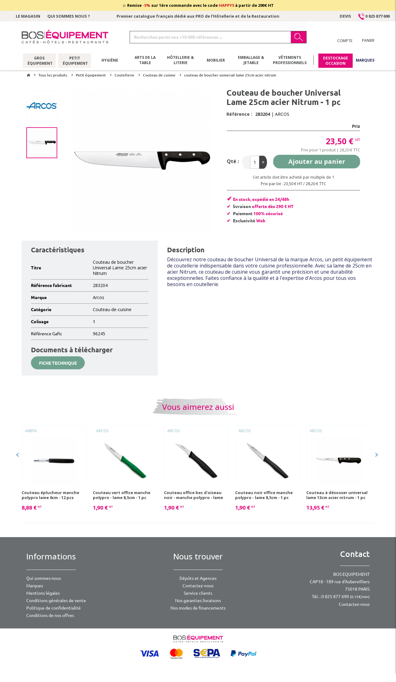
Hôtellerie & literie (180, 60)
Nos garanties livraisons (198, 600)
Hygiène (109, 60)
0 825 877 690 (374, 16)
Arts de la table (145, 60)
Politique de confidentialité (53, 608)
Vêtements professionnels (290, 60)
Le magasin (28, 16)
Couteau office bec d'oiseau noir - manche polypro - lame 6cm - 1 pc (193, 495)
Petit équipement (74, 60)
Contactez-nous (198, 585)
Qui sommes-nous (43, 578)
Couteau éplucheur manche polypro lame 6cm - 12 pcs (50, 495)
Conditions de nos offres (50, 615)
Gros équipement (39, 60)
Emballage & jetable (251, 60)
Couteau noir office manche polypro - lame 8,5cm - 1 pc (264, 495)
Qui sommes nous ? (68, 16)
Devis (345, 16)
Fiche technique (58, 363)
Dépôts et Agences (198, 578)
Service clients (198, 593)
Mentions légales (43, 593)
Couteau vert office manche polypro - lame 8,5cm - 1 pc (121, 495)
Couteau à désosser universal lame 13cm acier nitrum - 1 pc (337, 495)
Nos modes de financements (198, 608)
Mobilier (216, 60)
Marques (365, 60)
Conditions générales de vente (56, 600)
